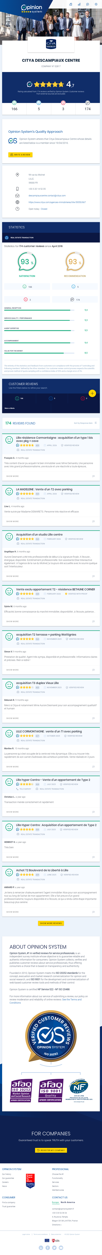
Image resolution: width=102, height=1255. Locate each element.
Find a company (8, 1202)
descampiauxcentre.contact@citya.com (47, 195)
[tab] (56, 1202)
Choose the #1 (58, 1174)
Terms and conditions (41, 1234)
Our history (6, 1174)
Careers (5, 1182)
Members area (58, 1190)
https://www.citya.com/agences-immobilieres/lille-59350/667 (57, 202)
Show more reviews (51, 923)
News (4, 1186)
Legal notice (26, 1234)
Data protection (56, 1234)
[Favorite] (92, 393)
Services (55, 1182)
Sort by (83, 423)
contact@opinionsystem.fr (63, 1209)
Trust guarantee (8, 1206)
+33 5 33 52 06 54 (59, 1213)
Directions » (57, 1225)
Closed (44, 209)
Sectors (55, 1186)
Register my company (51, 1150)
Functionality (57, 1178)
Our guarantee (8, 1178)
